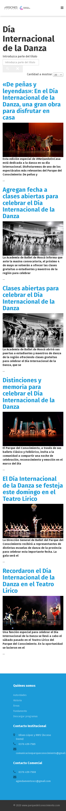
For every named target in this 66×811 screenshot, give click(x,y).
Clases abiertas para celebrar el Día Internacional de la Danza (31, 298)
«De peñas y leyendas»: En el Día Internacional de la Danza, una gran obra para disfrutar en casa (32, 101)
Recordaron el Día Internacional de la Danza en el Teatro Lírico (29, 580)
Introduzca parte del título (20, 56)
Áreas (16, 705)
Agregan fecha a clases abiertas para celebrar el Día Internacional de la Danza (30, 203)
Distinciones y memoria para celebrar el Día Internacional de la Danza (29, 393)
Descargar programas (25, 716)
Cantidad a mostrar (39, 74)
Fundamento (20, 711)
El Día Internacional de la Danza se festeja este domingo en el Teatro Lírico (33, 488)
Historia (17, 700)
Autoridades (20, 695)
